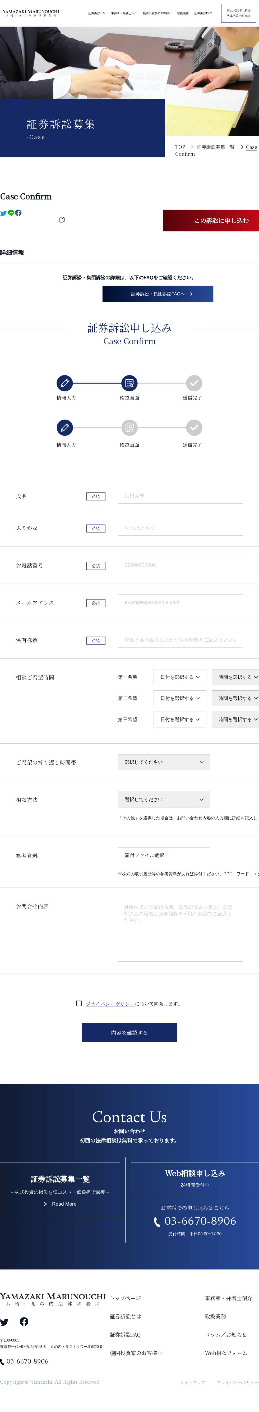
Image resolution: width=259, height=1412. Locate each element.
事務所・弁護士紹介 (124, 13)
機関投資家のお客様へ (157, 13)
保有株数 (27, 642)
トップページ (125, 1300)
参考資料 (27, 858)
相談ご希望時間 (35, 679)
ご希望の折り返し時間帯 (46, 764)
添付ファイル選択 (144, 857)
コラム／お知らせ (226, 1336)
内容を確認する (129, 1034)
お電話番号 (29, 567)
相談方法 (27, 802)
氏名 (21, 498)
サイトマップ (192, 1384)
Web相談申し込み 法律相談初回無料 (239, 13)
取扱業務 (183, 13)
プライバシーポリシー (110, 1005)
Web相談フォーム (226, 1355)
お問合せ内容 (32, 908)
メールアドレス (35, 605)
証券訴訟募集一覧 (216, 146)
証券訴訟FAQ (203, 13)
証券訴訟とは (97, 13)
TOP (180, 146)
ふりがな (27, 530)
